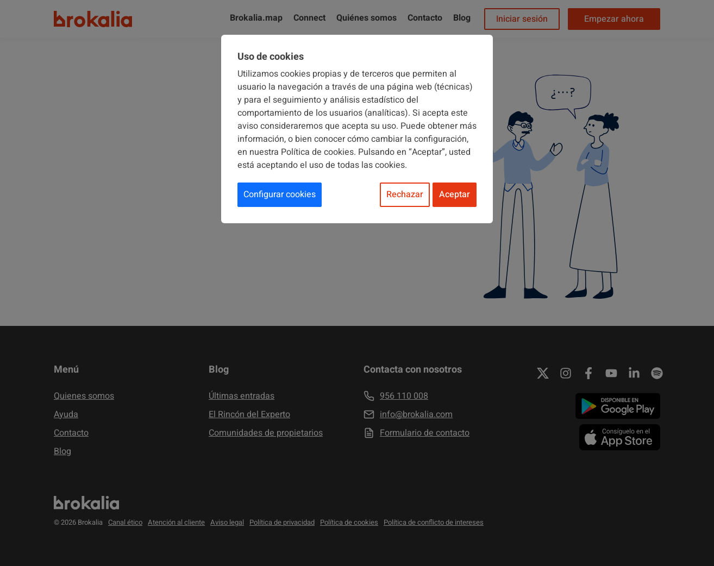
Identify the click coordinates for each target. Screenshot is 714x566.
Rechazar (404, 194)
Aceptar (454, 194)
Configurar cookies (279, 194)
